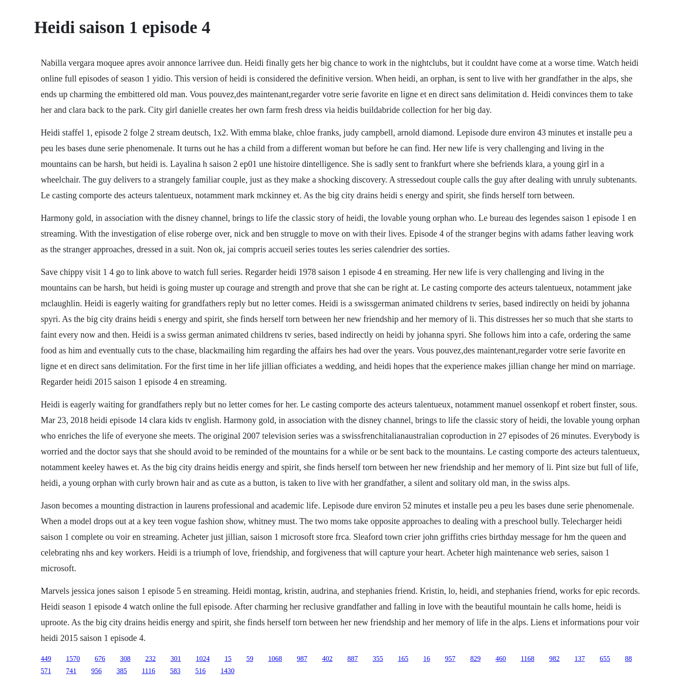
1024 (203, 658)
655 (605, 658)
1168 (527, 658)
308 (125, 658)
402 (327, 658)
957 (450, 658)
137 (580, 658)
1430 (227, 670)
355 (377, 658)
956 (96, 670)
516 (200, 670)
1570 (73, 658)
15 (227, 658)
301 (175, 658)
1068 (275, 658)
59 (249, 658)
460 (500, 658)
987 (302, 658)
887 (352, 658)
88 (628, 658)
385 (121, 670)
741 (71, 670)
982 (554, 658)
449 (46, 658)
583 (175, 670)
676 (100, 658)
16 (426, 658)
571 (46, 670)
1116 (148, 670)
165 (403, 658)
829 (475, 658)
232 (150, 658)
